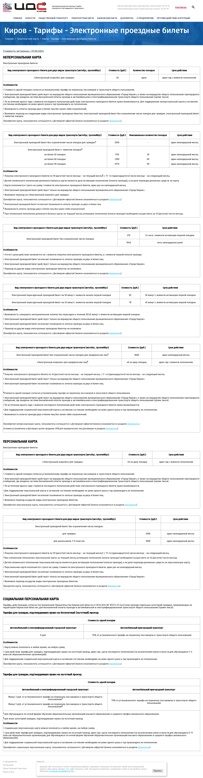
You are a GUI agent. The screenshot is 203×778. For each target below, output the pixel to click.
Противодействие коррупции (173, 18)
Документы (126, 18)
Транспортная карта (82, 18)
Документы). (133, 424)
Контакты (180, 7)
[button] (193, 7)
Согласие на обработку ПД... (62, 771)
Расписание (8, 765)
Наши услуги (8, 772)
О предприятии (145, 18)
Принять (158, 771)
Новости (30, 18)
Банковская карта (107, 18)
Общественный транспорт (53, 18)
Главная (17, 18)
